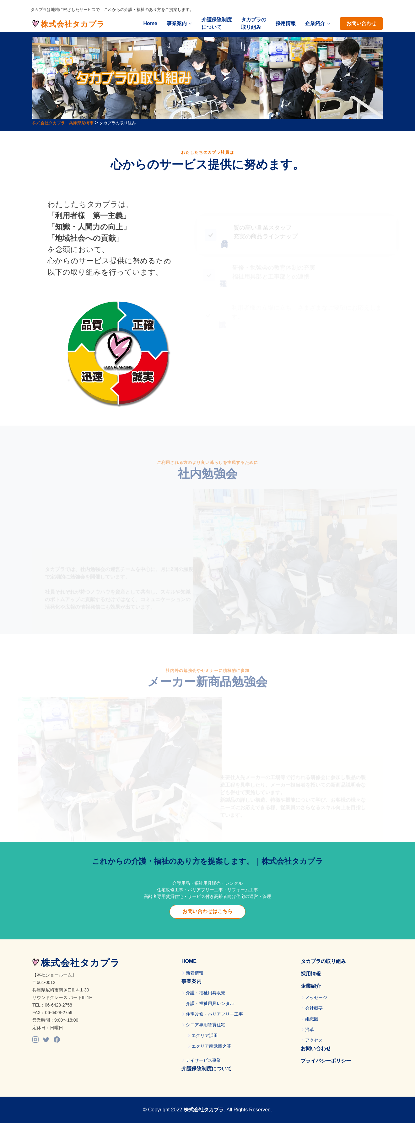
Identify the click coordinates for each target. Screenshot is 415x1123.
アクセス (314, 1040)
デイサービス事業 (203, 1060)
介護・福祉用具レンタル (210, 1003)
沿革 (309, 1029)
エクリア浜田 (204, 1035)
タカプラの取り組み (253, 23)
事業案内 (179, 23)
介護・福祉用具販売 (205, 993)
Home (150, 23)
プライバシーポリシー (326, 1060)
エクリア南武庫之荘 (211, 1046)
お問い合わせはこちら (207, 911)
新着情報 (194, 973)
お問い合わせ (361, 23)
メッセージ (316, 997)
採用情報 (286, 23)
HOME (189, 961)
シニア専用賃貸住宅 (205, 1025)
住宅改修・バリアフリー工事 (214, 1014)
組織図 (311, 1019)
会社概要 (314, 1008)
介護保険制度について (217, 23)
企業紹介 (311, 986)
